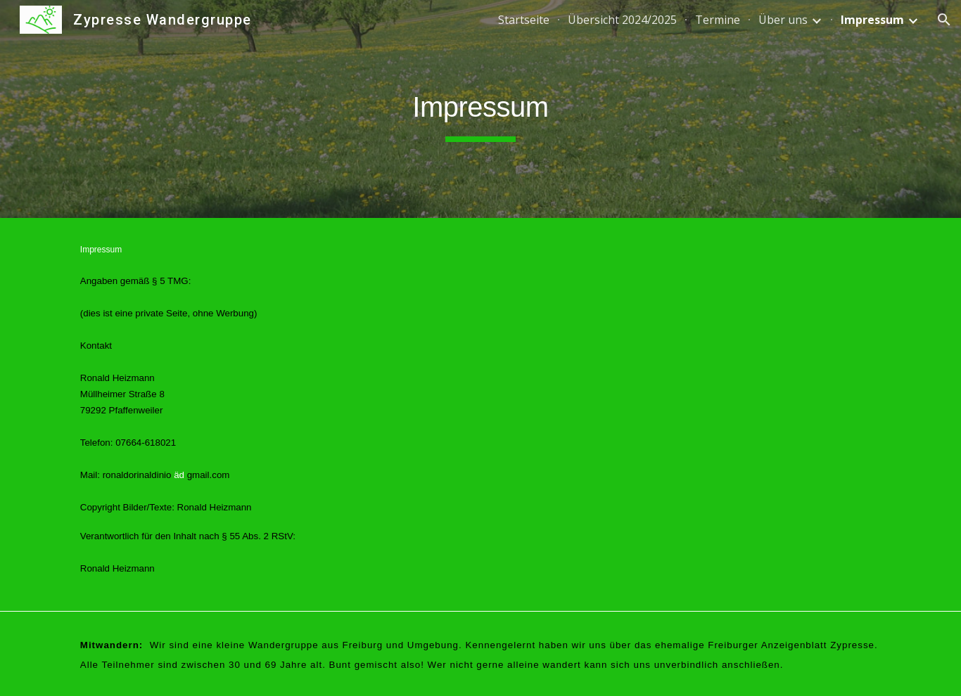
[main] (480, 109)
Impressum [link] (872, 19)
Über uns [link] (783, 19)
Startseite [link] (523, 19)
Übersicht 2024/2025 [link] (622, 19)
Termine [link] (717, 19)
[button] (944, 20)
